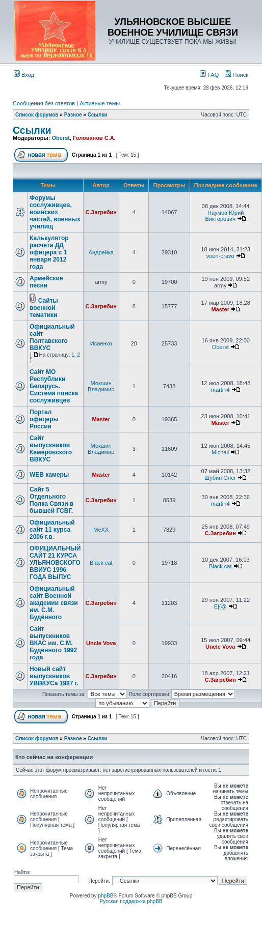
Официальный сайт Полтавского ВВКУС (52, 337)
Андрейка (101, 252)
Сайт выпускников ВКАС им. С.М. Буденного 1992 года (53, 643)
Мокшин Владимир (101, 386)
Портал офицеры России (44, 419)
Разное (73, 115)
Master (220, 309)
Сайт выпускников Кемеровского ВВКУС (51, 448)
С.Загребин (101, 212)
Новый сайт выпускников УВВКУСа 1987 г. (54, 676)
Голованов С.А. (94, 138)
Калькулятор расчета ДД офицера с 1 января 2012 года (49, 252)
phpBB (105, 895)
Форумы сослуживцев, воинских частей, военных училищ (55, 212)
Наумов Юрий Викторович (224, 216)
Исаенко (101, 343)
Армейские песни (46, 282)
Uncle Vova (101, 643)
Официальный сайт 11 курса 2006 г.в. (52, 529)
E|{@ (220, 606)
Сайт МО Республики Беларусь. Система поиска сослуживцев (54, 386)
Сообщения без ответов (44, 103)
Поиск (236, 75)
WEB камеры (49, 474)
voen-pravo (220, 256)
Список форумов (37, 115)
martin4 (220, 390)
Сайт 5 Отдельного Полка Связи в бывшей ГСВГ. (51, 500)
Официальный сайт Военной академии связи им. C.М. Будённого (54, 603)
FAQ (209, 75)
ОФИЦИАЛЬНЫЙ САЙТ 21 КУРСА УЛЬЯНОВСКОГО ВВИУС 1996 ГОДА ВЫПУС (55, 563)
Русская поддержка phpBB (130, 901)
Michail (220, 452)
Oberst (60, 138)
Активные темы (100, 103)
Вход (24, 75)
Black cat (101, 563)
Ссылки (98, 115)
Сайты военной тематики (44, 307)
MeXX (101, 530)
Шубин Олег (220, 478)
